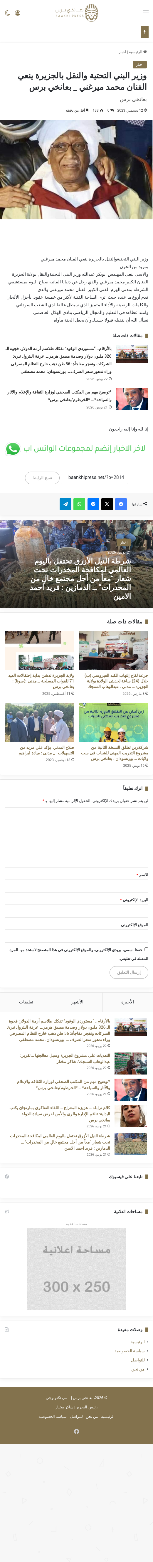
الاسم (142, 875)
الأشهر (77, 1002)
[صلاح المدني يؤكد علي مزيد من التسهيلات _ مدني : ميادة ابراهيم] (39, 722)
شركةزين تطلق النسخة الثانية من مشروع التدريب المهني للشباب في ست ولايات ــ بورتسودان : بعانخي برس (114, 753)
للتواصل (138, 1360)
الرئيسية (138, 52)
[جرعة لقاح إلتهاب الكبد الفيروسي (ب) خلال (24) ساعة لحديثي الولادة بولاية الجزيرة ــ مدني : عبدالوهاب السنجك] (114, 650)
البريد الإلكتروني (134, 900)
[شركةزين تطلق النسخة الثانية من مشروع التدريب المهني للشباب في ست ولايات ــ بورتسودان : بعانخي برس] (114, 722)
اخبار (122, 52)
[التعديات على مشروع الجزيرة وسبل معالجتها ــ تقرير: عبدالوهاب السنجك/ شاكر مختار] (131, 1063)
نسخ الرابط (42, 477)
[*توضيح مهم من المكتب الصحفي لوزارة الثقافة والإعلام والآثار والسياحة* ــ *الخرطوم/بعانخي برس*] (132, 399)
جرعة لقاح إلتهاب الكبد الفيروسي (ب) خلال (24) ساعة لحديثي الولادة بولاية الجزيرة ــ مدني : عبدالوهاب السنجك (116, 681)
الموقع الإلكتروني (134, 925)
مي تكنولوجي (56, 1397)
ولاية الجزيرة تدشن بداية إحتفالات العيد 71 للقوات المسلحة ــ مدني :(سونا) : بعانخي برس (41, 681)
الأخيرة (127, 1002)
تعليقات (26, 1002)
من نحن (138, 1369)
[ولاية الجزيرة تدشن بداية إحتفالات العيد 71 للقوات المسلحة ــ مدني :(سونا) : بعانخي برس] (39, 650)
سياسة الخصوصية (130, 1351)
